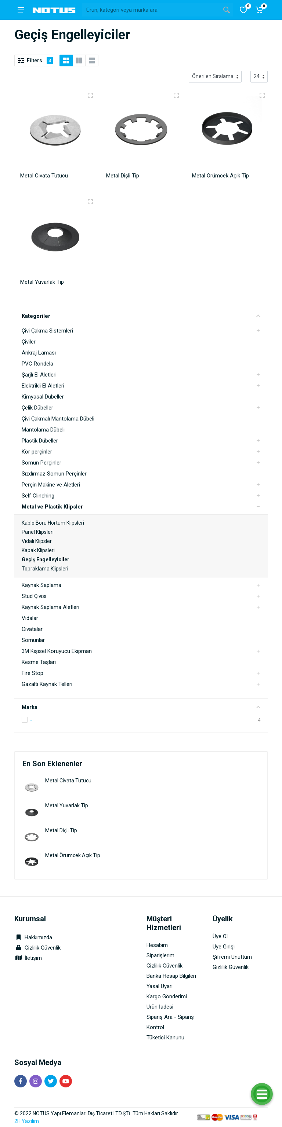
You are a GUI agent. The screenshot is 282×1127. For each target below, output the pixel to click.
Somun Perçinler (41, 462)
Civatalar (32, 629)
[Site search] (151, 9)
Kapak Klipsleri (38, 550)
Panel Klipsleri (38, 532)
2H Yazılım (26, 1121)
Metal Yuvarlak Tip (66, 805)
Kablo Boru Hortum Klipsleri (53, 523)
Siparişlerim (160, 955)
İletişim (33, 958)
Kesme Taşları (39, 662)
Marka (141, 707)
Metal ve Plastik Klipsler (52, 506)
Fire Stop (32, 673)
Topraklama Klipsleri (45, 569)
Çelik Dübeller (37, 407)
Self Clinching (38, 495)
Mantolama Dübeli (43, 429)
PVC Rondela (37, 363)
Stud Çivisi (34, 596)
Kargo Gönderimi (167, 996)
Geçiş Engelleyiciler (45, 559)
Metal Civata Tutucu (68, 780)
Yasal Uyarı (160, 986)
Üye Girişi (224, 946)
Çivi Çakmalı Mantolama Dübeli (58, 418)
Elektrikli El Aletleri (43, 385)
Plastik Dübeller (40, 440)
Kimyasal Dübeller (43, 396)
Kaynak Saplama (41, 585)
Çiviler (29, 341)
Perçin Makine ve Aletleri (51, 484)
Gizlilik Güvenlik (43, 947)
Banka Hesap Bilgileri (171, 976)
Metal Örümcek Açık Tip (72, 855)
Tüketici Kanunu (165, 1037)
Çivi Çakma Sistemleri (47, 330)
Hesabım (157, 945)
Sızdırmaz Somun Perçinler (54, 473)
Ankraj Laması (39, 352)
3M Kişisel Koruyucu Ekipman (57, 651)
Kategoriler (141, 316)
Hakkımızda (33, 937)
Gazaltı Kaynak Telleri (47, 684)
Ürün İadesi (160, 1006)
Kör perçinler (37, 451)
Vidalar (30, 618)
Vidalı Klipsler (37, 541)
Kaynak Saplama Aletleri (50, 607)
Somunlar (33, 640)
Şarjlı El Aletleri (39, 374)
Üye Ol (220, 936)
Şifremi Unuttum (232, 957)
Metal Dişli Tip (61, 830)
